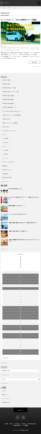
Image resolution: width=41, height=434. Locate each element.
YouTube (23, 423)
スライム (4, 146)
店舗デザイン (33, 48)
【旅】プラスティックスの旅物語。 (10, 123)
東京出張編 (4, 173)
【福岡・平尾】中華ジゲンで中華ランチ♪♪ (18, 231)
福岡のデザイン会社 (15, 50)
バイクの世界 (5, 150)
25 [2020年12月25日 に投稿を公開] (20, 337)
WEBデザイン (23, 47)
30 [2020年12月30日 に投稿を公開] (20, 350)
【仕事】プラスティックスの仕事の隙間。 (11, 115)
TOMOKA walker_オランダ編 (9, 87)
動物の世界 (4, 165)
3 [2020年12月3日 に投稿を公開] (20, 277)
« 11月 (3, 357)
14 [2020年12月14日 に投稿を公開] (20, 307)
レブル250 (21, 48)
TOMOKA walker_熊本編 (8, 99)
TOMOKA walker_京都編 (8, 95)
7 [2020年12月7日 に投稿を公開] (20, 288)
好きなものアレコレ (6, 169)
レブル (17, 48)
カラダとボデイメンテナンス (8, 130)
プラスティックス (11, 48)
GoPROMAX (4, 47)
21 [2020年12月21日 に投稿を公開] (20, 326)
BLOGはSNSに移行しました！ (15, 188)
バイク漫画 (4, 154)
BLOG (11, 423)
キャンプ (37, 22)
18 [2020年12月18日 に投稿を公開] (20, 318)
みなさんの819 (5, 126)
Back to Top (20, 410)
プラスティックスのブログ (8, 162)
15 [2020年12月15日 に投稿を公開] (20, 310)
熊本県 (8, 50)
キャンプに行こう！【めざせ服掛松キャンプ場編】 (19, 20)
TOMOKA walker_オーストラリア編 (10, 91)
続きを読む (34, 62)
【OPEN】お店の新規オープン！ (9, 107)
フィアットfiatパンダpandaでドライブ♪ (18, 214)
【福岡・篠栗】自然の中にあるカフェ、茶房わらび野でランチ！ (23, 222)
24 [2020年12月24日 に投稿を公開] (20, 334)
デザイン (5, 48)
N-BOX (17, 47)
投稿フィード (5, 394)
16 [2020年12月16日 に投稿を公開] (20, 312)
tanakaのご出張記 (6, 80)
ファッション (5, 158)
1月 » (7, 357)
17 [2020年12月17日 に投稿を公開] (20, 315)
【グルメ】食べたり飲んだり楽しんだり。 (11, 111)
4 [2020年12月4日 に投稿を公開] (20, 280)
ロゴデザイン (27, 48)
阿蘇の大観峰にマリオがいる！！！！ (17, 205)
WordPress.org (5, 402)
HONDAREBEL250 (12, 47)
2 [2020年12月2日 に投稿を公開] (20, 275)
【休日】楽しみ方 (6, 119)
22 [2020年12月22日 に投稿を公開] (20, 329)
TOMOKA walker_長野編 (8, 103)
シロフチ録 (4, 142)
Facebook (17, 423)
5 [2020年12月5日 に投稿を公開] (20, 283)
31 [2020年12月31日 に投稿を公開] (20, 353)
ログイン (4, 390)
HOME (6, 423)
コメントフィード (6, 398)
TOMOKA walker (6, 83)
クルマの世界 (5, 138)
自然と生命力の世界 (6, 177)
